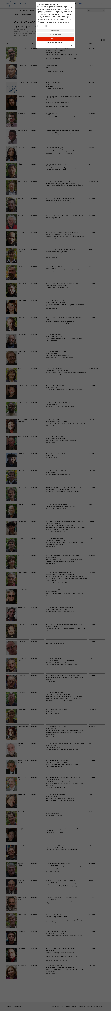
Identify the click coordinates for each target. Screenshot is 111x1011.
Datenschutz (70, 46)
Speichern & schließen (55, 34)
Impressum (63, 46)
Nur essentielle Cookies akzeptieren (55, 39)
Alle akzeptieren (55, 30)
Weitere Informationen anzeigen (55, 42)
